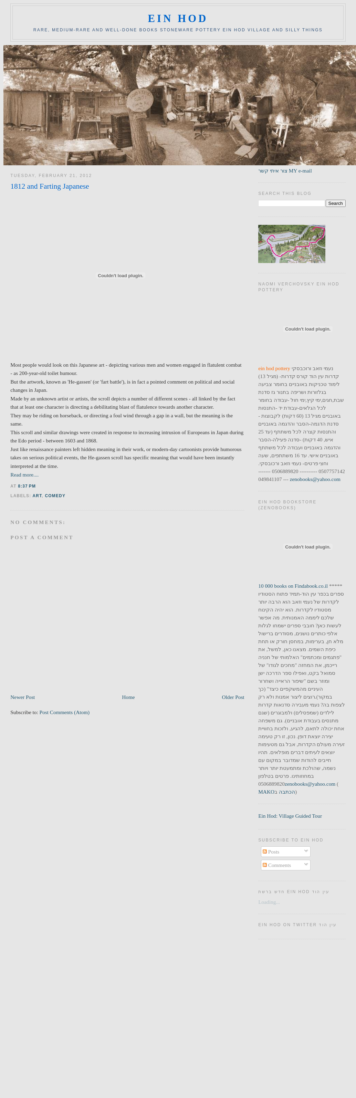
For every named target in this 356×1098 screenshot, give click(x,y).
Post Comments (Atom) (65, 712)
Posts (271, 852)
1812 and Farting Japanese (49, 186)
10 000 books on (276, 586)
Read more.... (24, 475)
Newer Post (22, 697)
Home (128, 697)
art (37, 495)
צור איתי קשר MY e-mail (285, 171)
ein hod (178, 18)
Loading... (269, 902)
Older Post (233, 697)
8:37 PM (27, 486)
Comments (277, 865)
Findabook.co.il (311, 586)
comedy (55, 495)
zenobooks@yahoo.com (315, 479)
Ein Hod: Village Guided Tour (290, 816)
